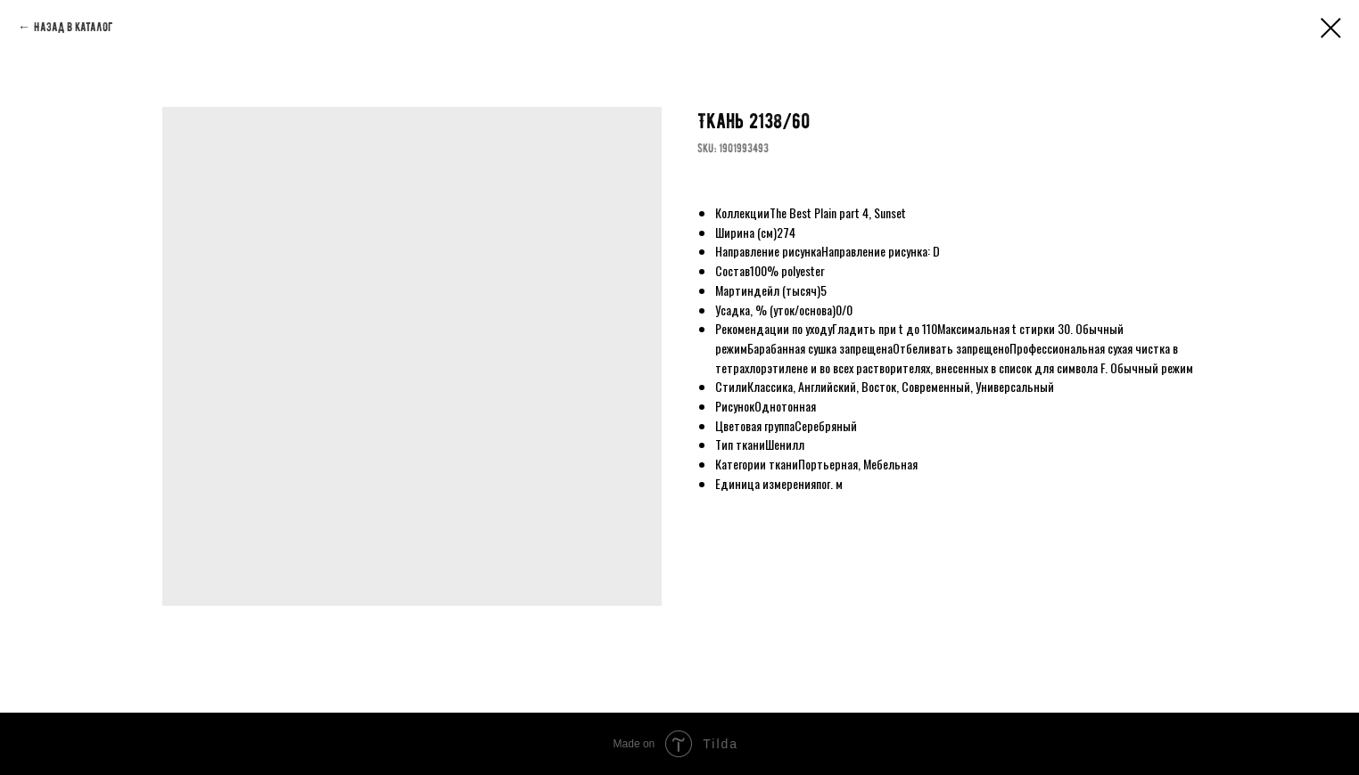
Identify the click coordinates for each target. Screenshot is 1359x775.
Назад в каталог (73, 27)
